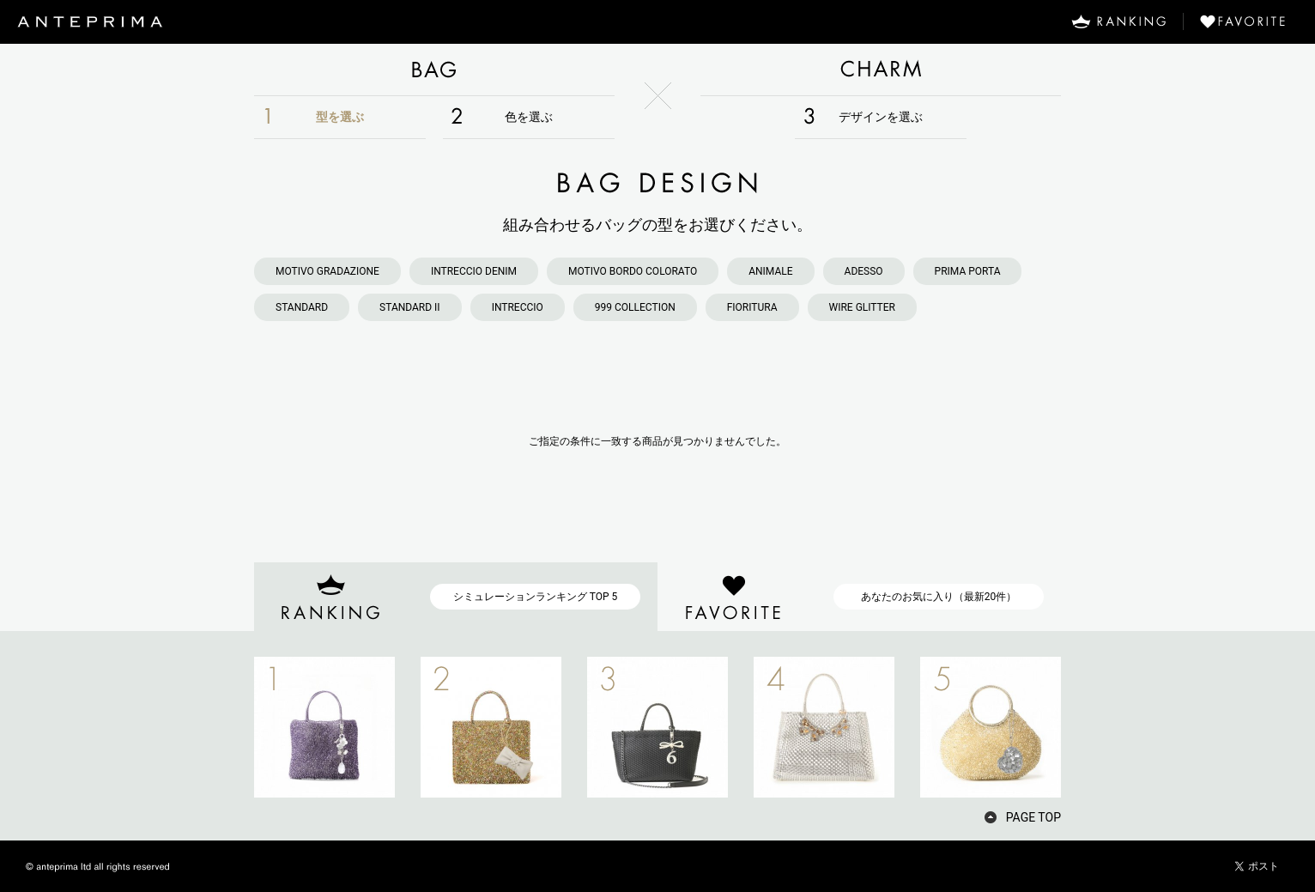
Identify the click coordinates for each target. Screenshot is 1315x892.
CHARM (880, 69)
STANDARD (302, 307)
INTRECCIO (517, 307)
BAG (434, 69)
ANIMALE (770, 271)
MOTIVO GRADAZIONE (327, 271)
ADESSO (864, 271)
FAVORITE (1249, 21)
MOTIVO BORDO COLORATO (632, 271)
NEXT (1091, 727)
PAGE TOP (1033, 817)
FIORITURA (752, 307)
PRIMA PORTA (968, 271)
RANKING (1118, 21)
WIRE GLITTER (862, 307)
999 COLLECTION (635, 307)
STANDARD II (409, 307)
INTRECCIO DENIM (474, 271)
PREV (224, 727)
